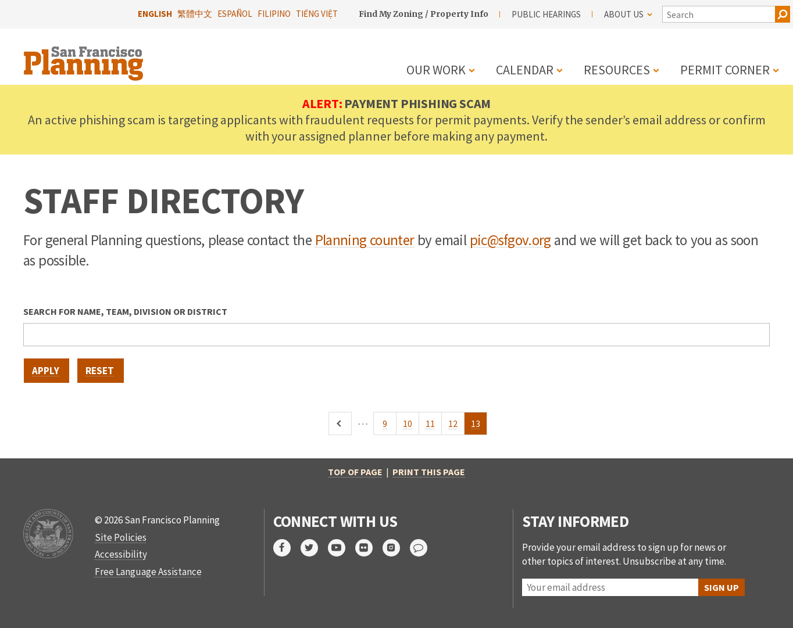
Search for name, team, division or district (125, 311)
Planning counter (364, 240)
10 (411, 426)
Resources (617, 70)
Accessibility (121, 554)
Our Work (436, 70)
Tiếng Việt (317, 13)
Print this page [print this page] (428, 472)
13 (479, 426)
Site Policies (121, 537)
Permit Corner (725, 70)
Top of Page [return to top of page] (355, 472)
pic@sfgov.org (510, 240)
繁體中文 (194, 13)
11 (434, 426)
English (155, 13)
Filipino (274, 13)
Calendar (524, 70)
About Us (628, 14)
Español (234, 13)
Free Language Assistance (148, 571)
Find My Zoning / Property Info (423, 14)
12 (456, 426)
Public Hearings (546, 14)
